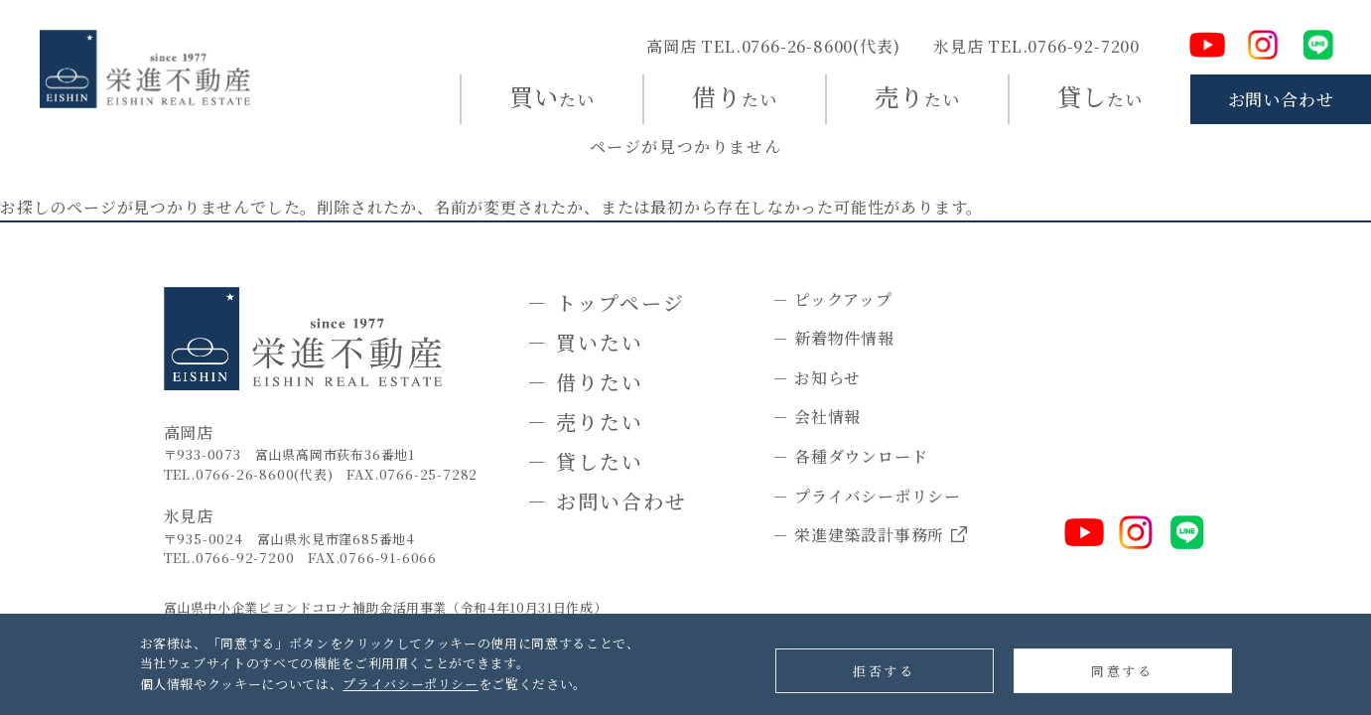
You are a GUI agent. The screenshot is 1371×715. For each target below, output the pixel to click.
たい (552, 95)
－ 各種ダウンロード (849, 456)
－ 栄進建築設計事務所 (869, 535)
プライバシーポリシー (411, 683)
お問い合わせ (1281, 98)
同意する (1122, 670)
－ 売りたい (585, 421)
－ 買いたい (585, 342)
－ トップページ (606, 302)
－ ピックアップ (831, 299)
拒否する (883, 670)
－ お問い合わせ (607, 501)
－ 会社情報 (816, 416)
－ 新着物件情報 (832, 338)
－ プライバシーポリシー (866, 496)
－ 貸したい (585, 461)
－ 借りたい (585, 381)
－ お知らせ (816, 377)
